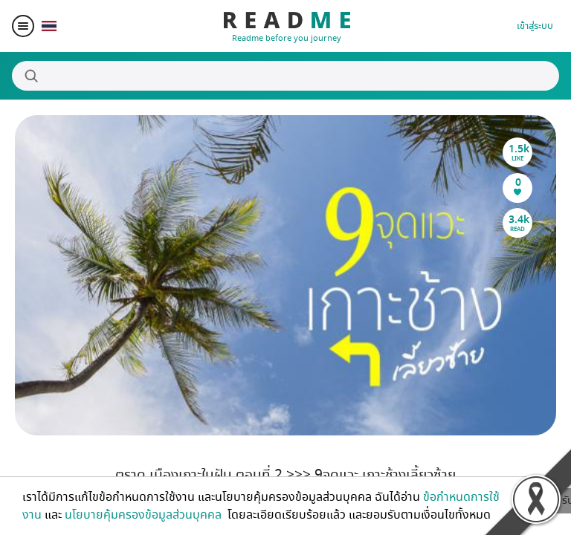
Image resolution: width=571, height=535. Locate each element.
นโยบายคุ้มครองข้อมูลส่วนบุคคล (145, 515)
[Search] (285, 76)
